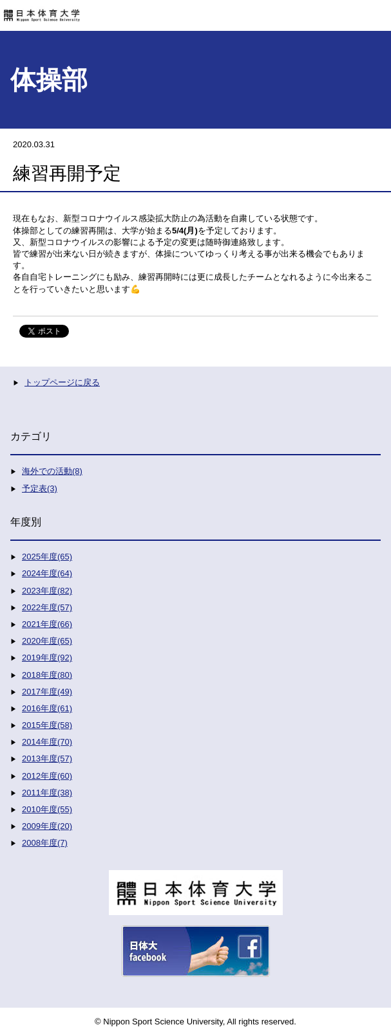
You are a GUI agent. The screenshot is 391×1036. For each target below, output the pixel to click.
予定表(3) (39, 488)
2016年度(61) (47, 708)
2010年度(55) (47, 809)
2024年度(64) (47, 573)
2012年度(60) (47, 776)
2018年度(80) (47, 675)
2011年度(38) (47, 792)
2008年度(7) (45, 843)
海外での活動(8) (52, 471)
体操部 (49, 80)
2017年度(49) (47, 691)
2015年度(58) (47, 725)
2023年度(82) (47, 590)
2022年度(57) (47, 607)
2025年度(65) (47, 556)
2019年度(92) (47, 657)
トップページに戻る (62, 382)
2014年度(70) (47, 742)
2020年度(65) (47, 641)
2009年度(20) (47, 826)
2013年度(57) (47, 758)
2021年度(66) (47, 624)
